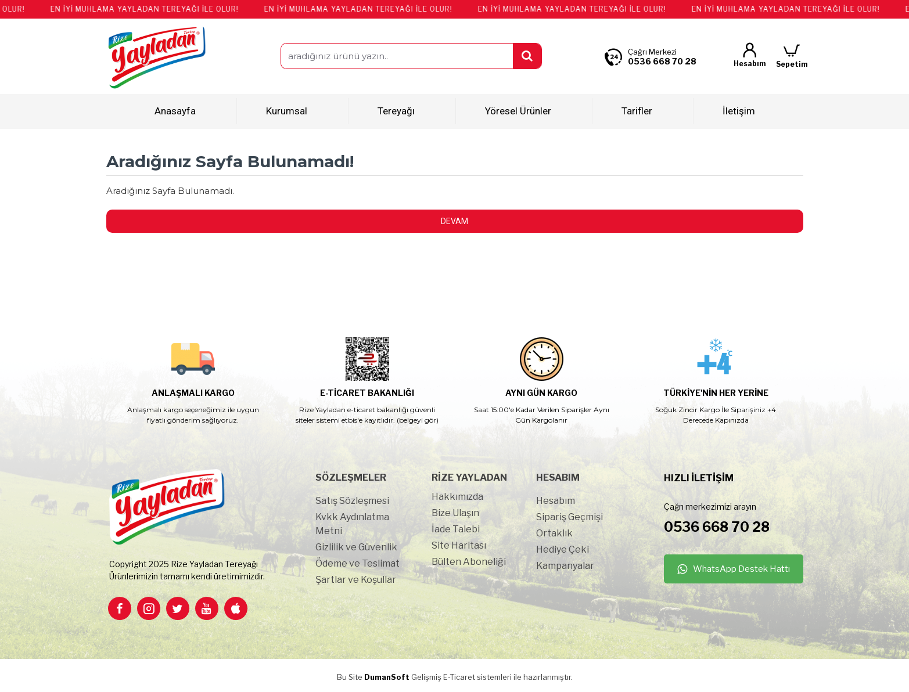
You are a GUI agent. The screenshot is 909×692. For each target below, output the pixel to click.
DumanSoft (386, 677)
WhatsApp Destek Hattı (741, 569)
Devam (454, 221)
